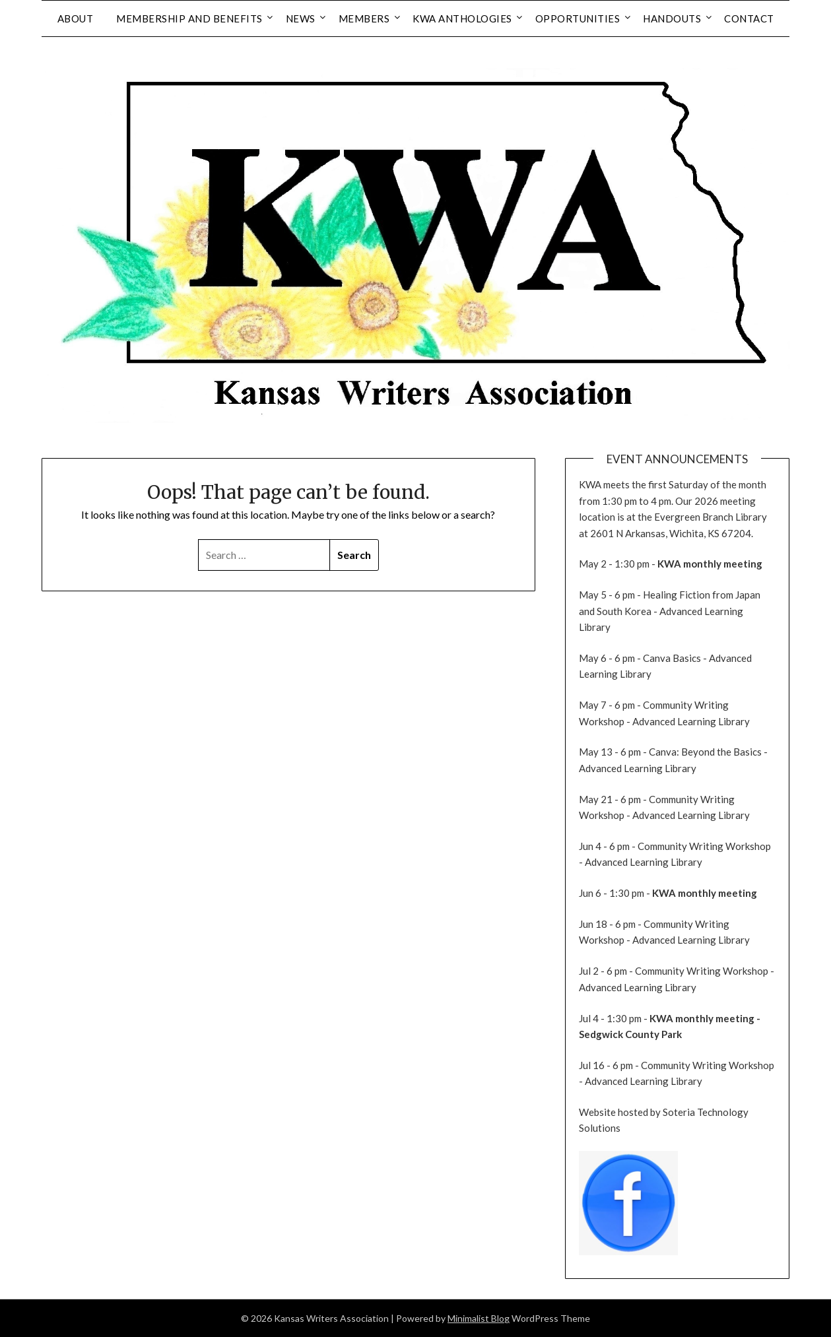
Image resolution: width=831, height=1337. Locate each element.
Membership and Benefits (189, 18)
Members (364, 18)
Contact (749, 18)
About (75, 18)
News (301, 18)
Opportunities (577, 18)
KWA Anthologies (462, 18)
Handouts (672, 18)
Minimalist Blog (479, 1318)
